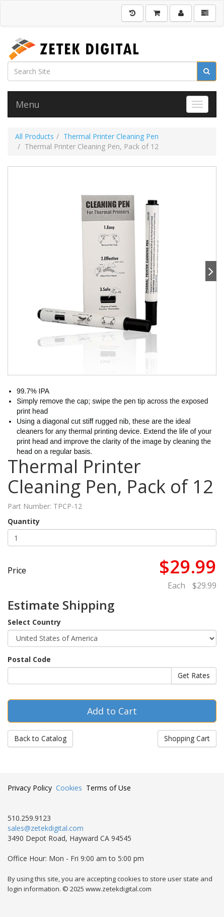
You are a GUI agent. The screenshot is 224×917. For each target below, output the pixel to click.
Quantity (24, 521)
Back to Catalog (40, 738)
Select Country (34, 622)
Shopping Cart (187, 738)
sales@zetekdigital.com (46, 828)
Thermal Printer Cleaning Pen (111, 136)
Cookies (69, 788)
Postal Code (29, 659)
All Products (34, 136)
